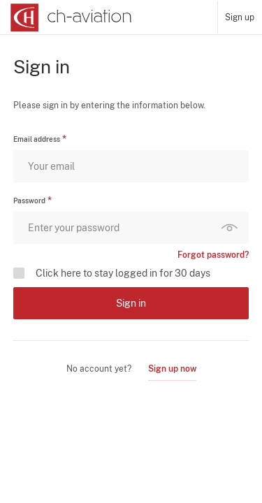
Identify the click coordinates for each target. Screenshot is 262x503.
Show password (233, 228)
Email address (36, 139)
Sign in (131, 303)
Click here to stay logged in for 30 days (123, 273)
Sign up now (172, 369)
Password (29, 200)
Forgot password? (213, 255)
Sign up (239, 17)
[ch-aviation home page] (69, 17)
